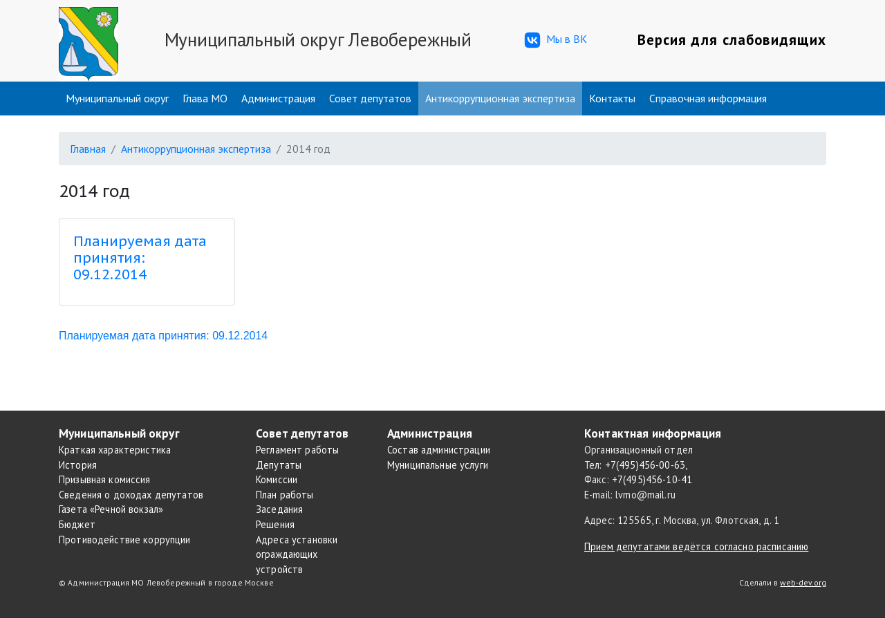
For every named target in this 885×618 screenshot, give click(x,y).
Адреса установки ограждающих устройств (296, 554)
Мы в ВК (554, 40)
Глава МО (205, 98)
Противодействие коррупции (125, 539)
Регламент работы (297, 449)
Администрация (278, 98)
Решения (275, 524)
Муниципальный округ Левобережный (318, 39)
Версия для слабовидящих (731, 39)
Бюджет (77, 524)
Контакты (612, 98)
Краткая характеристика (115, 449)
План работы (285, 494)
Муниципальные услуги (437, 464)
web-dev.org (803, 582)
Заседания (279, 509)
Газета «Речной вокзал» (111, 509)
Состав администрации (438, 449)
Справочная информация (708, 98)
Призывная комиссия (105, 479)
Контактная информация (652, 433)
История (78, 464)
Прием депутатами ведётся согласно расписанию (696, 546)
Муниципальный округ (117, 98)
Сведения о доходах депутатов (131, 494)
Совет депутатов (370, 98)
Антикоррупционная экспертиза (500, 98)
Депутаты (278, 464)
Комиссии (276, 479)
